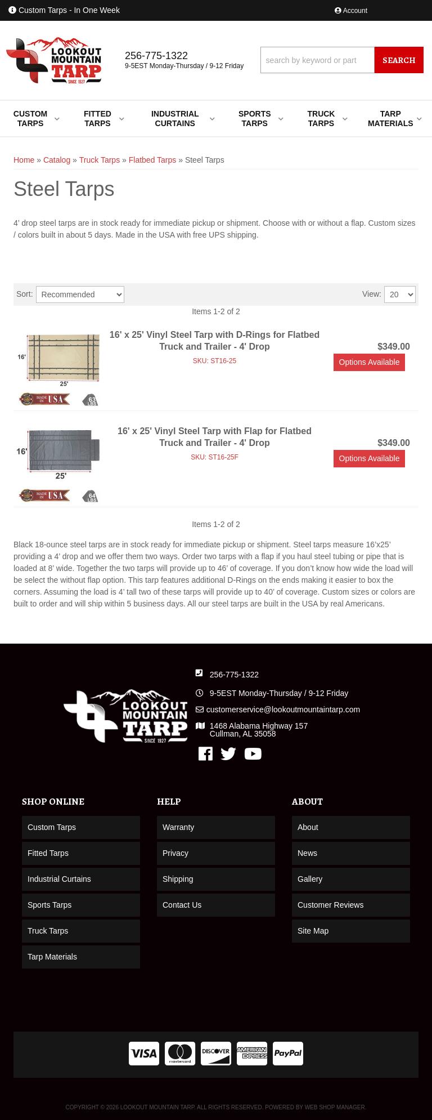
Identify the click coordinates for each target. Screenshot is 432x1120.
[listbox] (80, 294)
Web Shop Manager (335, 1107)
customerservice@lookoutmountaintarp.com (283, 709)
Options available (369, 362)
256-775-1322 (234, 674)
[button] (342, 60)
